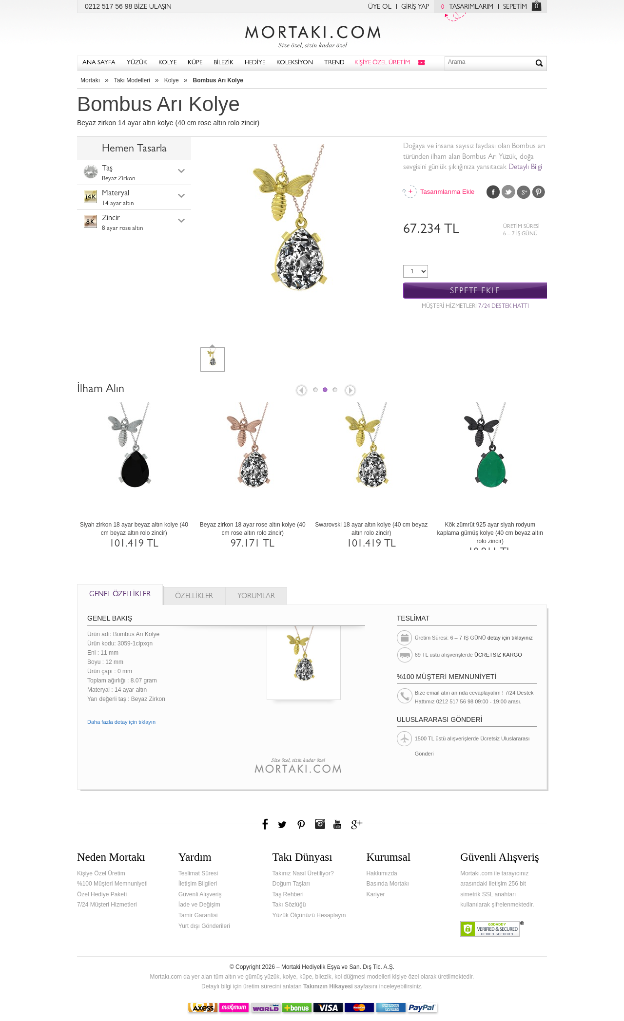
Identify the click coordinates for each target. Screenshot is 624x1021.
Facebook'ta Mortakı (265, 824)
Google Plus (523, 192)
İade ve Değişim (199, 904)
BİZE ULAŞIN (153, 7)
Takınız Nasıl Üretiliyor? (303, 873)
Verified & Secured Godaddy (492, 929)
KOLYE (167, 63)
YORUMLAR (256, 597)
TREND (334, 63)
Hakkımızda (381, 873)
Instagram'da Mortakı (320, 824)
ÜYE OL (379, 7)
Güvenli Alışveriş (200, 894)
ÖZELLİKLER (194, 597)
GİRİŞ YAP (415, 7)
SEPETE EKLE (475, 291)
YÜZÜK (137, 63)
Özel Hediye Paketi (102, 894)
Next (351, 391)
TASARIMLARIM (464, 7)
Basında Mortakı (387, 883)
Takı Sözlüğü (289, 904)
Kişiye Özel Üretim (101, 873)
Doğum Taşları (291, 883)
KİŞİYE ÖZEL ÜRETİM (382, 63)
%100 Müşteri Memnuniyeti (112, 883)
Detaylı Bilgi (525, 167)
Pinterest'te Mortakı (301, 824)
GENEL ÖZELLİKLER (120, 595)
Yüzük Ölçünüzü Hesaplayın (309, 915)
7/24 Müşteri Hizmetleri (107, 904)
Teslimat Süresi (198, 873)
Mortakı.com (312, 35)
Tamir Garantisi (198, 915)
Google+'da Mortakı (358, 824)
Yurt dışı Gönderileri (204, 926)
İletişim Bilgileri (197, 883)
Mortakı (90, 80)
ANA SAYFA (99, 63)
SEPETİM (515, 7)
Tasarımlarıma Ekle (447, 191)
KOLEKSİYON (294, 63)
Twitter (508, 192)
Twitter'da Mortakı (283, 824)
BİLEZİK (224, 63)
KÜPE (195, 63)
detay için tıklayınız (510, 638)
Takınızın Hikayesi (328, 986)
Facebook (493, 192)
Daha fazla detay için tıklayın (121, 722)
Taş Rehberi (288, 894)
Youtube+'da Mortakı (337, 824)
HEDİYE (255, 63)
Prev (301, 391)
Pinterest (539, 192)
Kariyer (375, 894)
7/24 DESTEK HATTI (503, 307)
